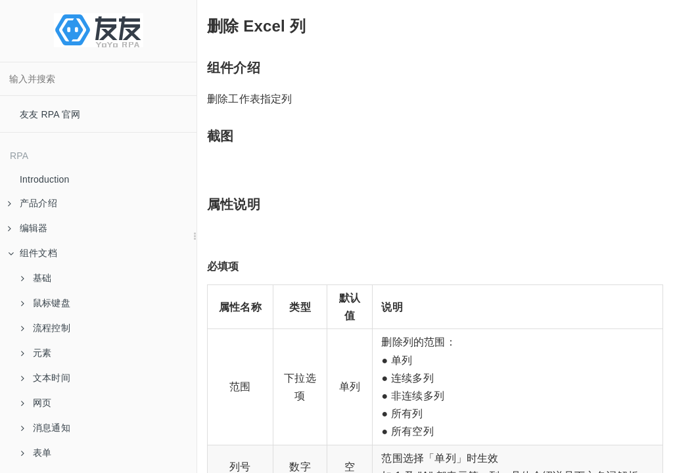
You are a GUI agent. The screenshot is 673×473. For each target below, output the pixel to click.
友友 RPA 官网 (50, 114)
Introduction (45, 179)
